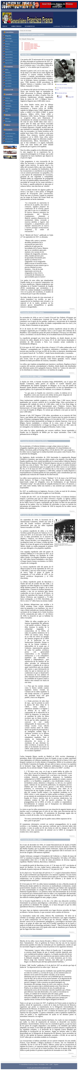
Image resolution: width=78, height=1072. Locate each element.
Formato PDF (71, 97)
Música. (7, 118)
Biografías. (8, 36)
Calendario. (8, 106)
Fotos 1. (7, 46)
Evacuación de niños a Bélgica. (32, 376)
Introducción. (27, 42)
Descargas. (8, 121)
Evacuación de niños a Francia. (31, 43)
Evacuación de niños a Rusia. (30, 47)
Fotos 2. (7, 49)
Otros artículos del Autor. (61, 93)
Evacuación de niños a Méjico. (31, 48)
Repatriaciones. (27, 49)
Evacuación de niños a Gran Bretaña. (32, 46)
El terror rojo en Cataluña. (61, 84)
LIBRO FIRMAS (16, 26)
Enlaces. (7, 125)
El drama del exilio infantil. (25, 30)
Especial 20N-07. (9, 62)
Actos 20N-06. (8, 83)
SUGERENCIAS (30, 26)
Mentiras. (7, 72)
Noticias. (7, 98)
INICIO (4, 26)
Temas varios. (9, 100)
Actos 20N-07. (8, 86)
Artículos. (8, 103)
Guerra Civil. (9, 89)
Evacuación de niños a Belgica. (31, 45)
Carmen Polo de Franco (10, 133)
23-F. (6, 111)
